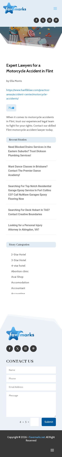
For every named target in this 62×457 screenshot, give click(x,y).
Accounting (18, 293)
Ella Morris (16, 80)
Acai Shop (17, 276)
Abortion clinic (20, 271)
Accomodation (20, 282)
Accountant (18, 288)
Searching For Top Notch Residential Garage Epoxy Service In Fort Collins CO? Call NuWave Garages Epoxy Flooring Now (29, 193)
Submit (48, 421)
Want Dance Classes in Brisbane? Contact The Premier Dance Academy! (28, 171)
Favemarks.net (37, 437)
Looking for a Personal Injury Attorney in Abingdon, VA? (25, 227)
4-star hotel (18, 265)
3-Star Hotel (18, 260)
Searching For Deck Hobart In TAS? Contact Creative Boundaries (29, 212)
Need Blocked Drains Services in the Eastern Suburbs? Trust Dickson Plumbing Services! (29, 151)
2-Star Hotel (18, 254)
